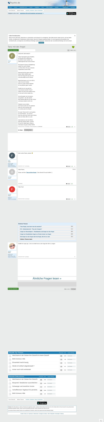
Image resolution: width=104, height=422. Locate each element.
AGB (48, 413)
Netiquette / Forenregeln (55, 413)
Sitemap (62, 413)
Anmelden (73, 7)
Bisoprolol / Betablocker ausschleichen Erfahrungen (29, 383)
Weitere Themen (20, 399)
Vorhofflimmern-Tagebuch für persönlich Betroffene (28, 390)
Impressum (31, 413)
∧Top (101, 420)
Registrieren (65, 7)
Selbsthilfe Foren (23, 7)
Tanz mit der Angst (16, 47)
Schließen (41, 42)
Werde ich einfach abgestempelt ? (23, 366)
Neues (15, 7)
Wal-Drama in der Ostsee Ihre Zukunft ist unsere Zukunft (30, 355)
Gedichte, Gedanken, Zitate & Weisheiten (34, 399)
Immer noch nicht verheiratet (21, 369)
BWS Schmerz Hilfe (18, 359)
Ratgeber (37, 7)
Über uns (26, 413)
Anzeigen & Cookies (43, 413)
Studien (56, 7)
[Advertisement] (47, 267)
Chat (43, 7)
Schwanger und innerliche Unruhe (23, 386)
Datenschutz (36, 413)
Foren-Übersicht (12, 399)
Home (10, 7)
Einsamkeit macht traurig (20, 362)
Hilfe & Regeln (49, 7)
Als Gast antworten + (13, 50)
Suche (31, 7)
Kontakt (22, 413)
